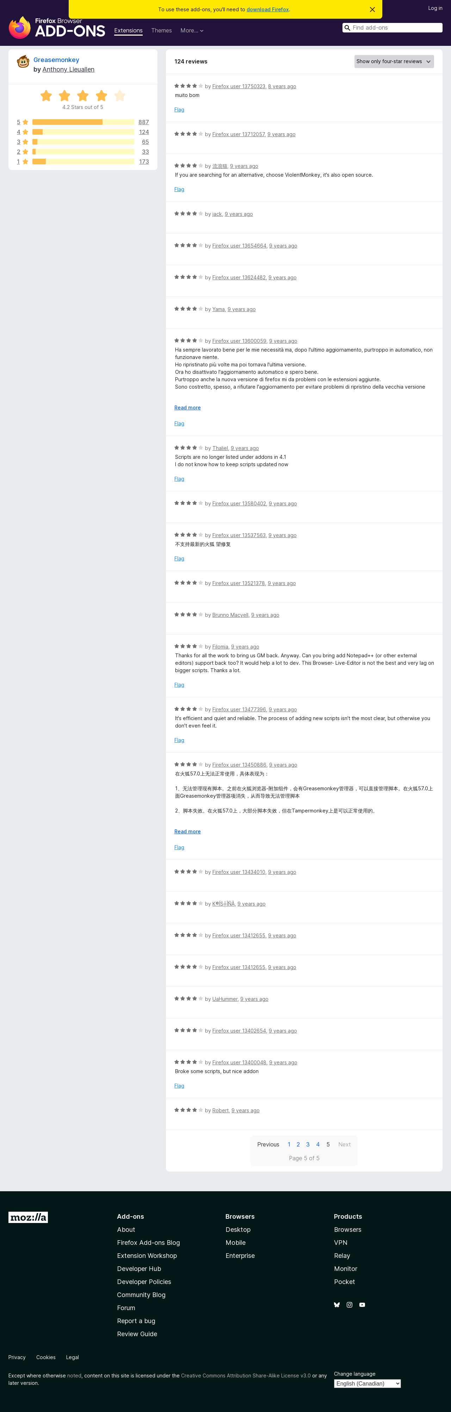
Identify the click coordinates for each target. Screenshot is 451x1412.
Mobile (236, 1242)
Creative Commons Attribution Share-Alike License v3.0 (246, 1375)
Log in (435, 8)
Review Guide (137, 1334)
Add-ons (130, 1216)
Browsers (348, 1229)
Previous (268, 1144)
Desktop (238, 1229)
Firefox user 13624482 (239, 277)
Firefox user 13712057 (238, 134)
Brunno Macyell (230, 615)
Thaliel (220, 448)
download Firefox (268, 9)
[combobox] (392, 27)
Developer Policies (144, 1281)
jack (217, 214)
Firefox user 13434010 (238, 872)
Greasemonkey (56, 59)
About (126, 1229)
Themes (161, 30)
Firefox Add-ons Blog (148, 1242)
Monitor (345, 1268)
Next (344, 1144)
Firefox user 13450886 (239, 765)
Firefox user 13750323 (238, 86)
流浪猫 (219, 166)
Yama (218, 309)
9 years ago (281, 134)
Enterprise (240, 1255)
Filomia (220, 647)
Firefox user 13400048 (239, 1062)
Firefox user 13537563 (239, 535)
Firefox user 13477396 (239, 709)
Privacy (17, 1357)
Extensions (128, 30)
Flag (179, 109)
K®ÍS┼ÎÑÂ (223, 904)
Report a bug (136, 1321)
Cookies (46, 1357)
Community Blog (141, 1294)
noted (74, 1375)
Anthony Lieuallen (68, 69)
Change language (355, 1374)
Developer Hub (139, 1268)
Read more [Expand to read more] (187, 407)
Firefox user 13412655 (238, 935)
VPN (340, 1242)
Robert (220, 1110)
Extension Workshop (147, 1255)
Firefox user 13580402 (239, 503)
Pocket (344, 1281)
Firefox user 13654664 (239, 246)
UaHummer (224, 999)
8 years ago (282, 86)
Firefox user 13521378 (238, 583)
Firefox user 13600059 (239, 341)
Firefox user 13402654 (239, 1031)
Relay (342, 1255)
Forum (126, 1307)
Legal (72, 1357)
